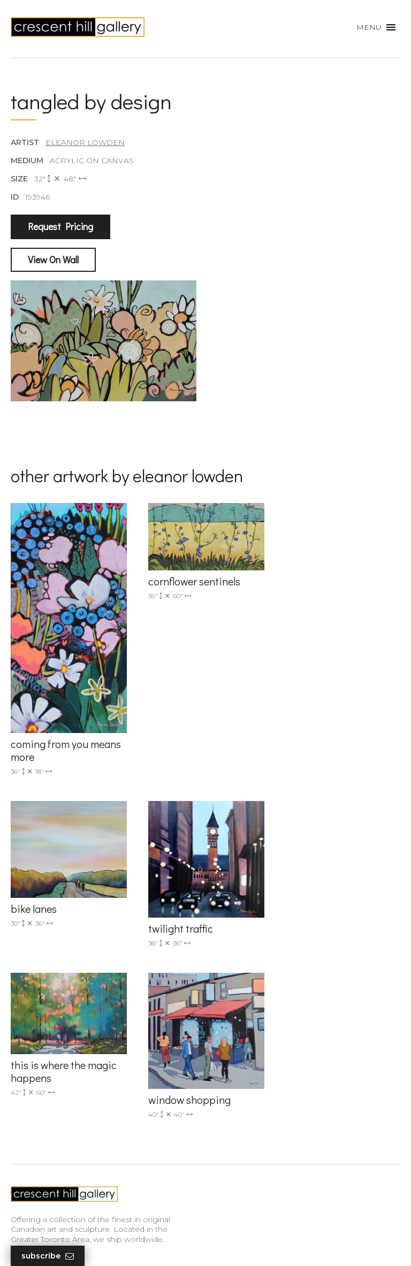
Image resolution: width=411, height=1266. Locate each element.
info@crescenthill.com (257, 935)
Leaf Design (264, 1244)
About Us (28, 1167)
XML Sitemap (36, 1198)
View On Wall (53, 259)
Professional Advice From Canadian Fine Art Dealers (92, 1146)
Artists (22, 1081)
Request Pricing (60, 226)
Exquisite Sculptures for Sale (63, 1112)
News (21, 1182)
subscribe (249, 1120)
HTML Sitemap (39, 1213)
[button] (369, 27)
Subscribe (47, 1256)
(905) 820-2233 (243, 921)
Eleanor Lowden (85, 142)
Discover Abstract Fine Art (59, 1127)
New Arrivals (33, 1096)
